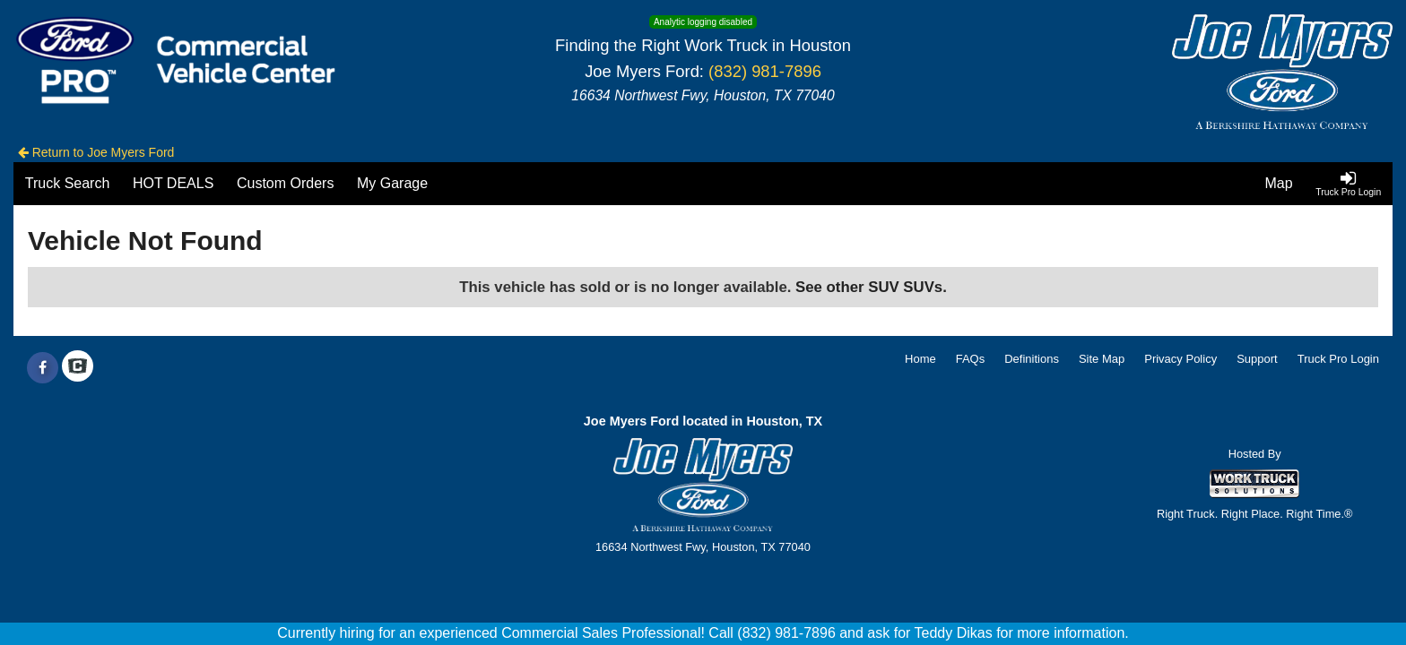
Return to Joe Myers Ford (96, 152)
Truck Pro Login (1338, 359)
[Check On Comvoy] (77, 368)
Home (920, 359)
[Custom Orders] (285, 183)
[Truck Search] (67, 183)
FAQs (970, 359)
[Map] (1279, 183)
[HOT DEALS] (173, 183)
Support (1257, 359)
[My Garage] (392, 183)
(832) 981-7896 (764, 71)
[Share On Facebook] (42, 368)
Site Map (1101, 359)
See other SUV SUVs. (871, 287)
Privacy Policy (1180, 359)
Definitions (1031, 359)
